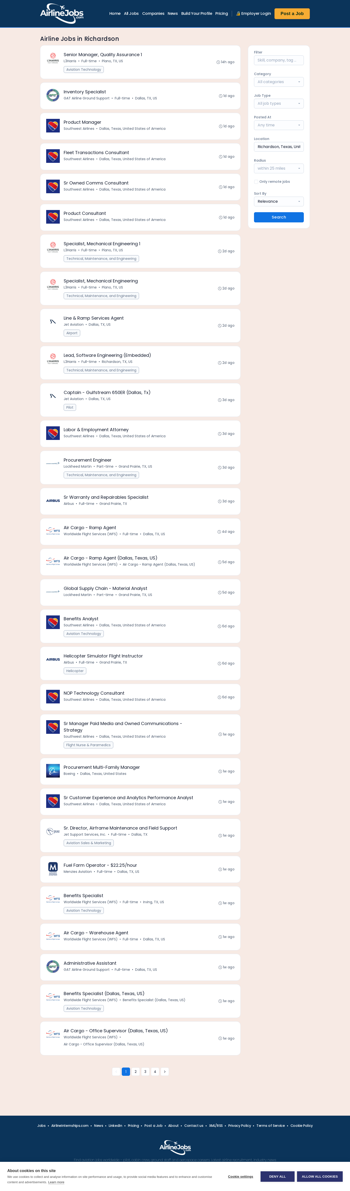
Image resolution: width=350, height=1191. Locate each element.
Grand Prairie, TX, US (135, 466)
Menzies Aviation (78, 871)
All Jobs (131, 13)
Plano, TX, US (112, 61)
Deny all (277, 1176)
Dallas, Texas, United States (103, 773)
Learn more (56, 1182)
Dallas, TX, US (146, 98)
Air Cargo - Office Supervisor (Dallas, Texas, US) (104, 1044)
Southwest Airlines (79, 128)
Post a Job (292, 13)
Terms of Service (270, 1125)
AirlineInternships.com (69, 1125)
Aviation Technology (83, 69)
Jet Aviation (74, 324)
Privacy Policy (239, 1125)
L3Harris (70, 61)
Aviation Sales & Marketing (88, 843)
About (173, 1125)
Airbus (69, 503)
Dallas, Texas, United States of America (132, 128)
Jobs (41, 1125)
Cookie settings (240, 1176)
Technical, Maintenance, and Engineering (101, 258)
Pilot (69, 407)
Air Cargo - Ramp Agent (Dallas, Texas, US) (159, 564)
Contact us (193, 1125)
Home (115, 13)
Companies (153, 13)
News (173, 13)
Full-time (89, 61)
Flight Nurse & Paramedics (88, 745)
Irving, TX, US (153, 902)
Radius (260, 160)
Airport (72, 333)
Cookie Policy (301, 1125)
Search (279, 217)
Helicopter (75, 670)
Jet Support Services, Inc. (85, 834)
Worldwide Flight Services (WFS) (91, 534)
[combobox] (279, 82)
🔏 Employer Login (253, 13)
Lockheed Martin (78, 466)
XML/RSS (216, 1125)
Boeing (69, 773)
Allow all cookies (320, 1176)
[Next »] (165, 1072)
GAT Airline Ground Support (87, 98)
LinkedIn (115, 1125)
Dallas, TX (139, 834)
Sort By (260, 193)
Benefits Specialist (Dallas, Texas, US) (154, 1000)
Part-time (105, 466)
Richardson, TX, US (117, 361)
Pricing (221, 13)
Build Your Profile (196, 13)
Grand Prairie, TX (113, 503)
